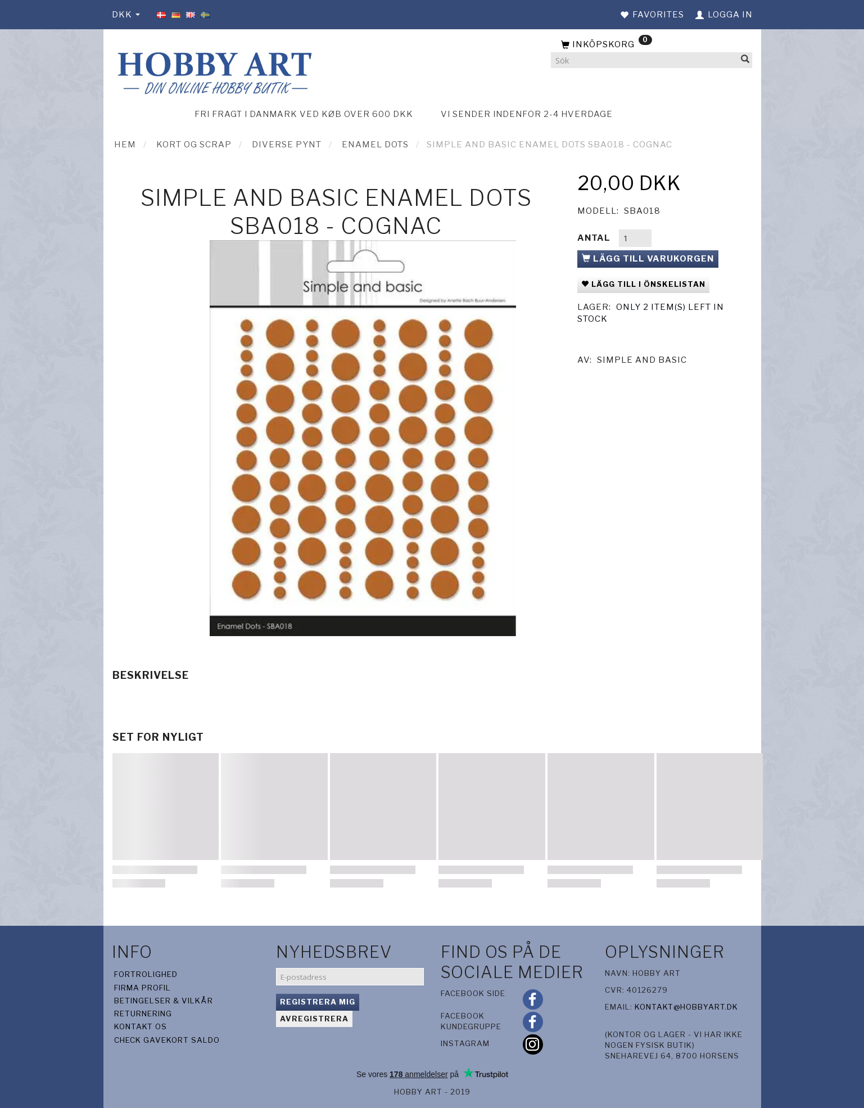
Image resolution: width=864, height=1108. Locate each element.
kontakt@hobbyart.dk (686, 1006)
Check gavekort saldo (167, 1039)
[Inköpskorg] (651, 45)
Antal (595, 238)
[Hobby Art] (213, 71)
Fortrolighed (146, 974)
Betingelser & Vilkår (163, 1000)
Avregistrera (314, 1018)
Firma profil (142, 987)
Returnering (143, 1013)
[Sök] (745, 60)
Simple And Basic (642, 360)
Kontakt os (140, 1026)
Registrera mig (317, 1001)
